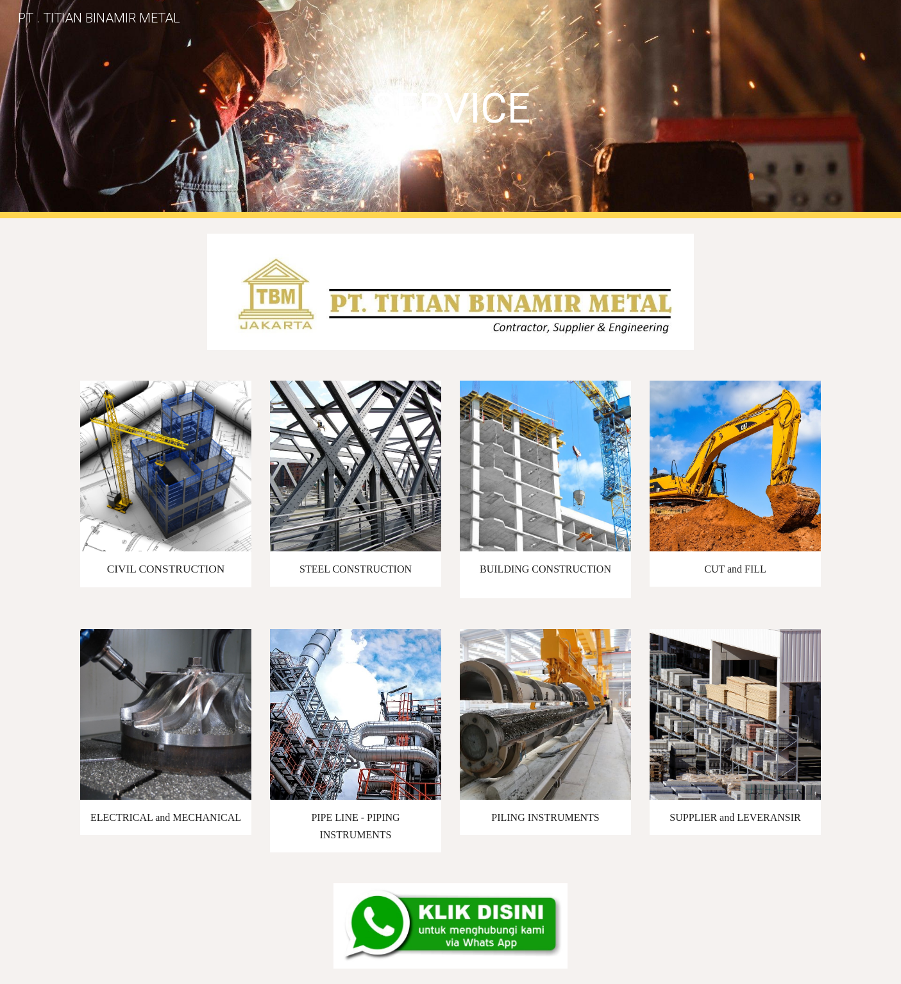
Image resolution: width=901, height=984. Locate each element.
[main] (450, 109)
